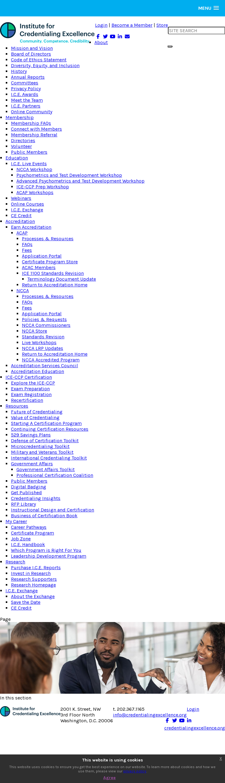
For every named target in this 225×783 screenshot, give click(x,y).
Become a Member (131, 25)
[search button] (170, 46)
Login (101, 25)
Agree (109, 777)
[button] (208, 8)
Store (162, 25)
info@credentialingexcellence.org (150, 715)
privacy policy (134, 771)
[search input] (196, 30)
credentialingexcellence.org (194, 728)
